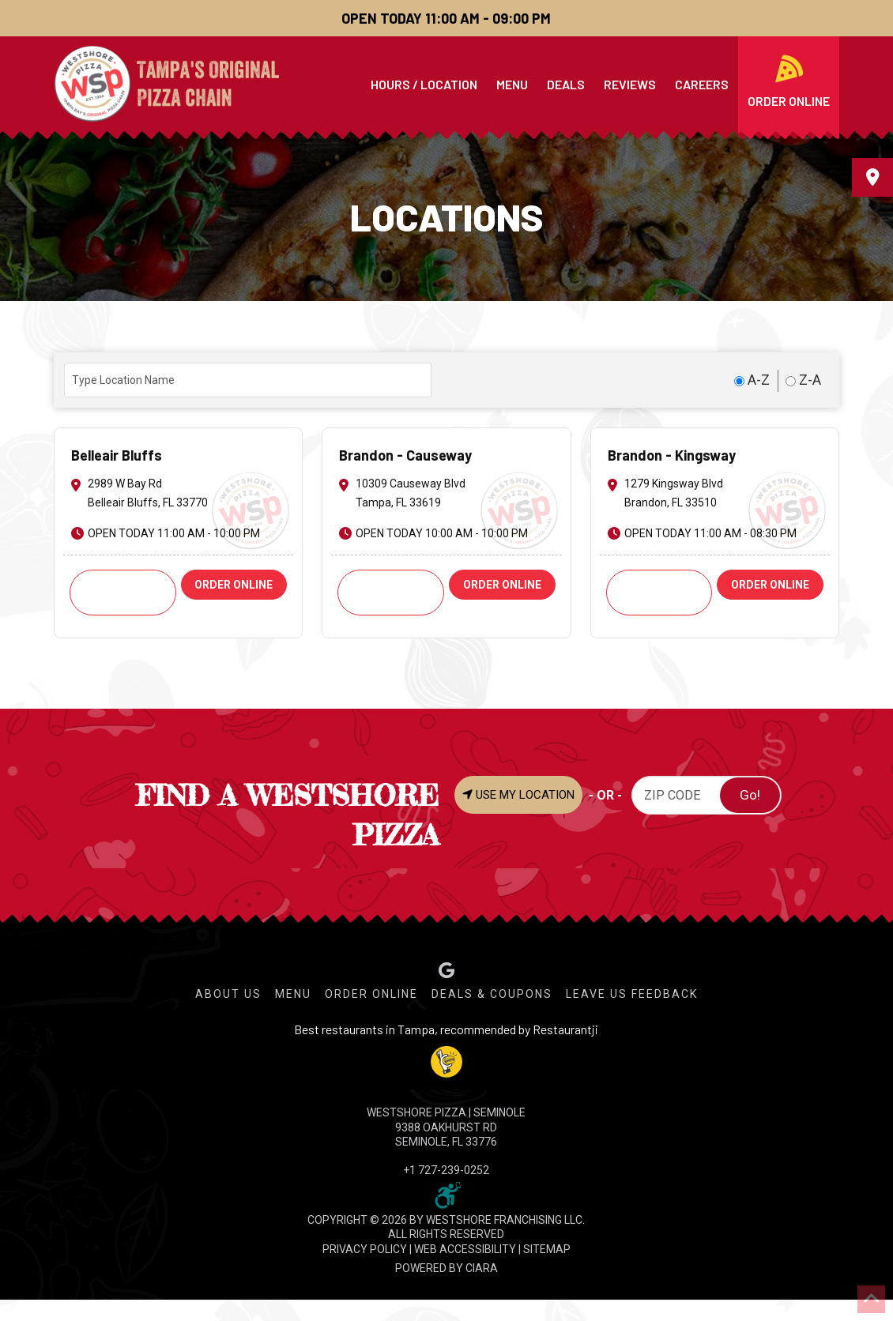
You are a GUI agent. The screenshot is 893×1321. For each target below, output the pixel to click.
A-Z (752, 379)
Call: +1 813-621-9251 (391, 592)
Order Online (371, 994)
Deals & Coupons (491, 994)
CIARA (481, 1268)
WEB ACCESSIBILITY (465, 1249)
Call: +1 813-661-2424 (659, 592)
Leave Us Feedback (632, 994)
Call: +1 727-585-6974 (122, 592)
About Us (228, 994)
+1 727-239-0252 (446, 1170)
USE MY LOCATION (518, 795)
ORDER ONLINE (233, 584)
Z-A (803, 379)
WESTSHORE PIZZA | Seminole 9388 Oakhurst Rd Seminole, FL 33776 (446, 1126)
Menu (293, 994)
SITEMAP (547, 1249)
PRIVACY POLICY (364, 1249)
